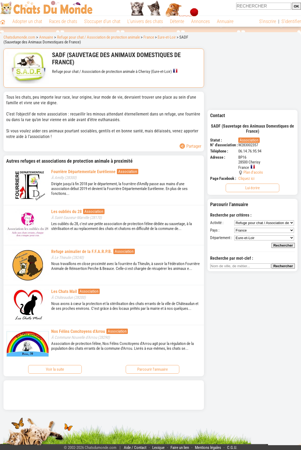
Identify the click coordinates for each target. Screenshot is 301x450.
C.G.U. (232, 447)
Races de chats (63, 21)
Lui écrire (252, 187)
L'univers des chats (145, 21)
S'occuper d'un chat (102, 21)
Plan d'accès (253, 172)
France (148, 37)
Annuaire (225, 21)
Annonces (200, 21)
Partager (190, 146)
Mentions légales (208, 447)
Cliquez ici (246, 178)
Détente (177, 21)
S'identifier (291, 21)
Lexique (158, 447)
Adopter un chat (27, 21)
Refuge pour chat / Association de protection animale (98, 37)
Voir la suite (55, 369)
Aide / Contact (135, 447)
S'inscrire (267, 21)
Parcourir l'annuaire (152, 369)
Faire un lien (179, 447)
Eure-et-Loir (167, 37)
